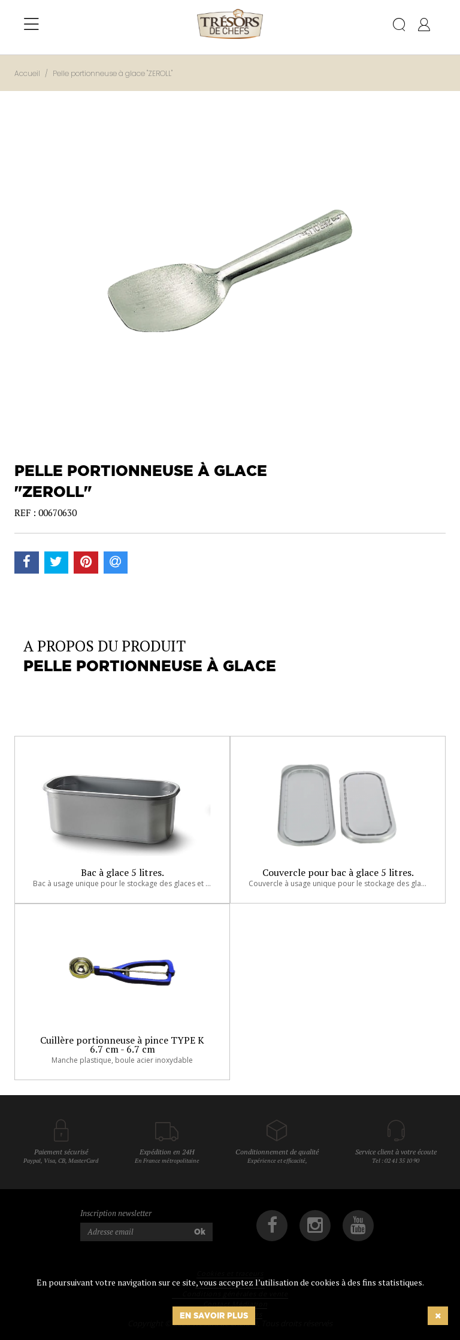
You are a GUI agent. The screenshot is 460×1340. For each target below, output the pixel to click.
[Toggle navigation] (31, 24)
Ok (199, 1231)
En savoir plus (214, 1315)
